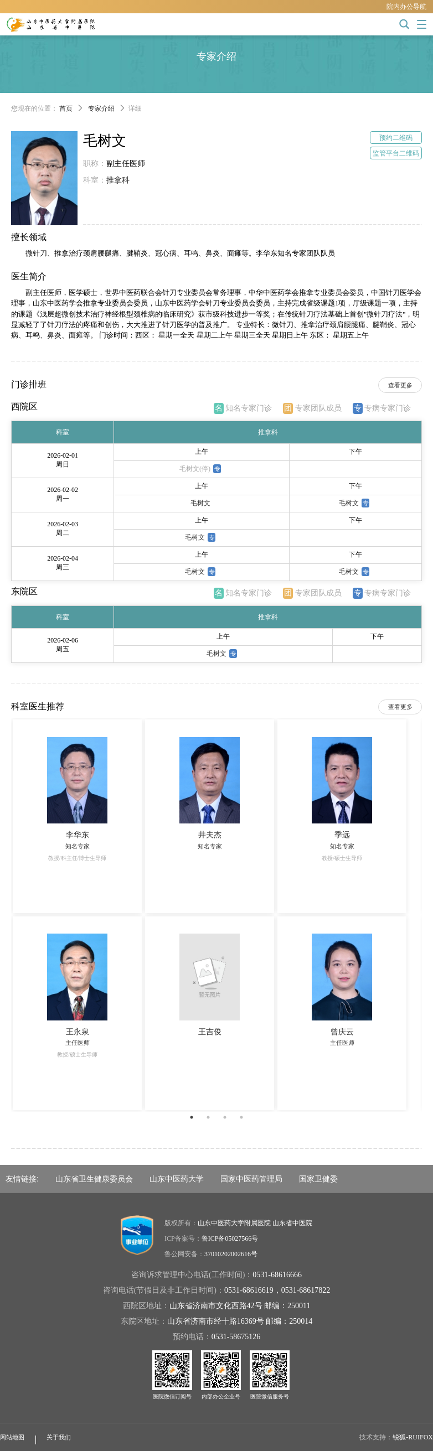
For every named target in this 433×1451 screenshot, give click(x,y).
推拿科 (118, 180)
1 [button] (191, 1117)
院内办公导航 (406, 7)
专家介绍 (101, 108)
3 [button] (224, 1117)
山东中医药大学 (177, 1178)
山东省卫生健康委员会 (94, 1178)
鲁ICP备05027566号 (230, 1238)
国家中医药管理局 (251, 1178)
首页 (66, 108)
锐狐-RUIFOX (413, 1437)
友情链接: (22, 1178)
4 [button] (241, 1117)
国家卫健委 (318, 1178)
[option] (216, 914)
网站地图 (12, 1437)
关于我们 (59, 1437)
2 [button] (208, 1117)
